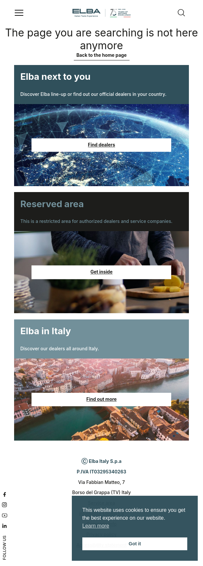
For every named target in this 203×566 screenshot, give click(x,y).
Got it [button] (135, 543)
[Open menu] (19, 13)
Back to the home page (101, 55)
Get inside (102, 272)
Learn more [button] (95, 526)
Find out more (101, 399)
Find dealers (101, 144)
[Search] (181, 13)
